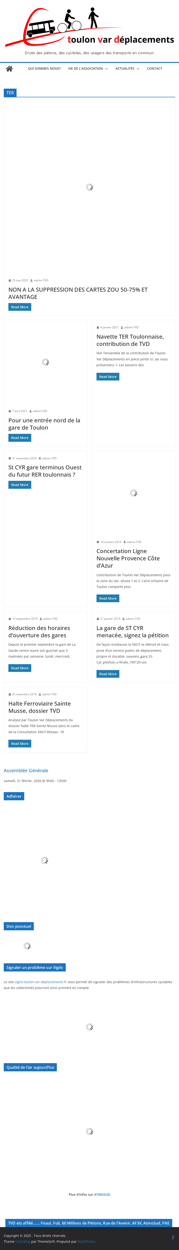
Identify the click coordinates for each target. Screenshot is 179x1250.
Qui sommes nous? (44, 68)
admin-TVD (41, 280)
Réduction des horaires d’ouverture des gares (39, 631)
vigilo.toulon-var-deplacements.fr (41, 982)
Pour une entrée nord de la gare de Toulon (44, 423)
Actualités (125, 68)
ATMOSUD (102, 1194)
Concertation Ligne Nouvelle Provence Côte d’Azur (128, 558)
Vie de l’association (85, 68)
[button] (105, 68)
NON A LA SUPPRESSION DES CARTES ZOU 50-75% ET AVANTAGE (78, 293)
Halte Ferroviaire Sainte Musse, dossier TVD (39, 706)
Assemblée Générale (26, 770)
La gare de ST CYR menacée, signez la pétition (132, 631)
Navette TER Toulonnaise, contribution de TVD (130, 340)
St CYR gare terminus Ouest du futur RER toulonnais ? (45, 470)
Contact (154, 68)
